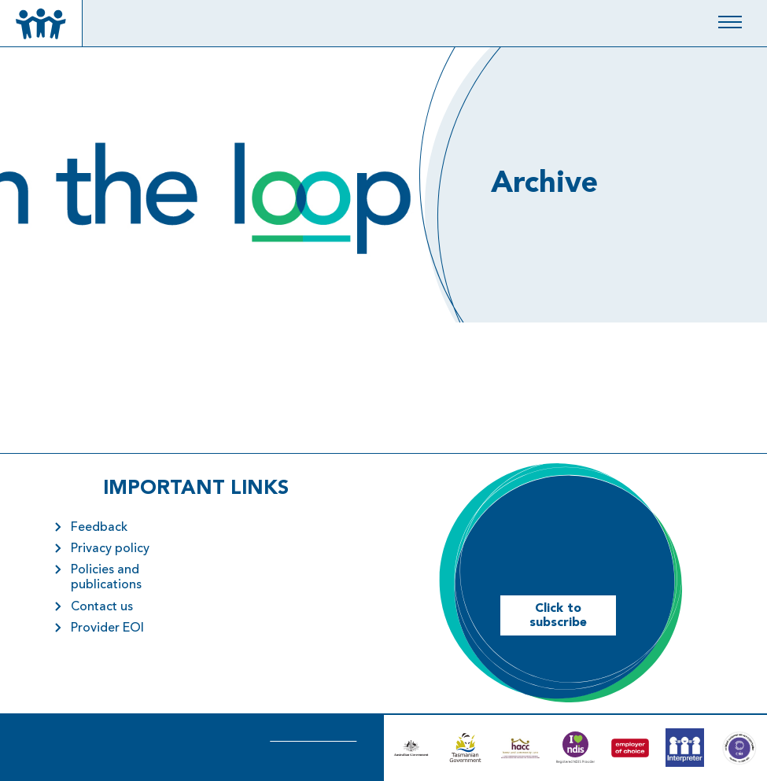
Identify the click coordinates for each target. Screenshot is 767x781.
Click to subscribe (558, 615)
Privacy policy (110, 549)
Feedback (99, 527)
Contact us (102, 607)
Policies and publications (106, 577)
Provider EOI (107, 628)
